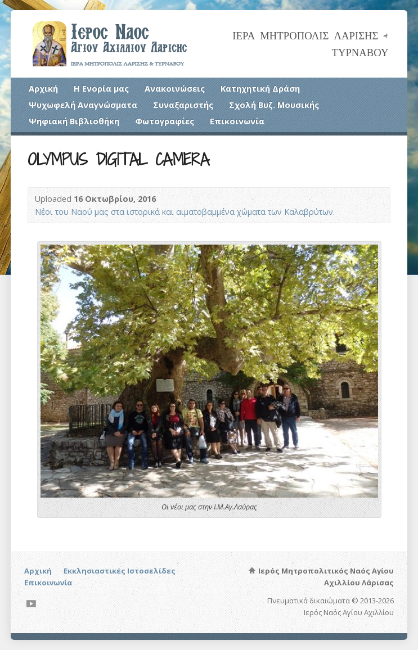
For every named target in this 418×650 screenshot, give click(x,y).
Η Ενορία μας (101, 88)
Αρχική (43, 88)
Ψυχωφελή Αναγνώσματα (83, 105)
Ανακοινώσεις (175, 88)
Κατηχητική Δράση (260, 88)
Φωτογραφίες (164, 121)
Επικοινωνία (237, 121)
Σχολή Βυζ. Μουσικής (274, 105)
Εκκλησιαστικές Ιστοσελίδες (120, 571)
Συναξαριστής (183, 105)
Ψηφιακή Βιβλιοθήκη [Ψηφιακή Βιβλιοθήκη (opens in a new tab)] (74, 121)
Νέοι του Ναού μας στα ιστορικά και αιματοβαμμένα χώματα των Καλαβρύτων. (185, 211)
